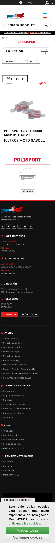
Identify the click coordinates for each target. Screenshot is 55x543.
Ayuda (11, 9)
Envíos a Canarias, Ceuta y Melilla (19, 369)
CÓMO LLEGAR (29, 314)
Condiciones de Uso (12, 435)
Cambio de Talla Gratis (14, 404)
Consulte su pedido (12, 343)
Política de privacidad (13, 448)
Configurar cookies (27, 537)
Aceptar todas (27, 530)
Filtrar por (14, 50)
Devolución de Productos (15, 364)
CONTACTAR (9, 314)
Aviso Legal (8, 431)
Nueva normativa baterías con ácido (20, 373)
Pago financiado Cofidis (14, 395)
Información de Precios (14, 439)
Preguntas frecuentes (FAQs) (17, 378)
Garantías (7, 400)
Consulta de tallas (11, 356)
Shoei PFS (8, 417)
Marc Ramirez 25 (11, 475)
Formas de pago (11, 351)
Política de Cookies (12, 444)
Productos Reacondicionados (17, 408)
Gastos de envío (10, 338)
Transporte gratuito (12, 347)
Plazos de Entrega (12, 360)
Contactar (8, 466)
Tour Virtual (8, 470)
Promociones (9, 391)
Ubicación (8, 461)
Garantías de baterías (13, 413)
